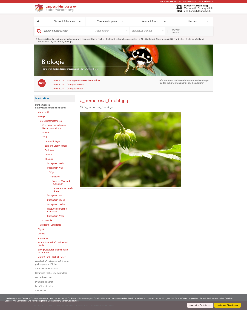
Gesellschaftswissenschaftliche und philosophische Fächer (52, 262)
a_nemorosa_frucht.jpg (63, 189)
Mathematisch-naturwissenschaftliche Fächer (82, 39)
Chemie (41, 233)
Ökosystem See (54, 195)
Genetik (48, 154)
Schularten (40, 290)
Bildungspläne (189, 1)
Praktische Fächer (44, 282)
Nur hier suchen (176, 31)
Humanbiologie (52, 141)
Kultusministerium (205, 1)
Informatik (43, 238)
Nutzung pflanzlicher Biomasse (57, 210)
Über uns (192, 21)
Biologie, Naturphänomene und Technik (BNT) (53, 251)
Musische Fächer (43, 277)
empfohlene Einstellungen (227, 305)
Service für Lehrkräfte (50, 225)
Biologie (110, 39)
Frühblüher (179, 39)
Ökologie (149, 39)
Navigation (42, 98)
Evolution (49, 150)
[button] (38, 21)
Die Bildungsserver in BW (170, 1)
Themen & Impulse (107, 21)
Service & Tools (149, 21)
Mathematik (43, 112)
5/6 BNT (46, 132)
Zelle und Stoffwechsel (56, 146)
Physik (41, 229)
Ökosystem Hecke (56, 204)
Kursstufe (47, 220)
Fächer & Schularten (64, 21)
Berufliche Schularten (45, 286)
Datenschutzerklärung (69, 301)
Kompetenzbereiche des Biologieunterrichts (54, 126)
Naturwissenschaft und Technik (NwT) (53, 244)
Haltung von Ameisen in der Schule (83, 80)
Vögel (52, 172)
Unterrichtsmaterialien (126, 39)
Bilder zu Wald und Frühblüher (61, 182)
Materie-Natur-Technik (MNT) (52, 257)
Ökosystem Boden (56, 200)
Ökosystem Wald (163, 39)
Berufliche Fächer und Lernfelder (51, 273)
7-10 (141, 39)
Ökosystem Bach (75, 88)
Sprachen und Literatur (46, 268)
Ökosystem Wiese (75, 84)
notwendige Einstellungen (200, 305)
